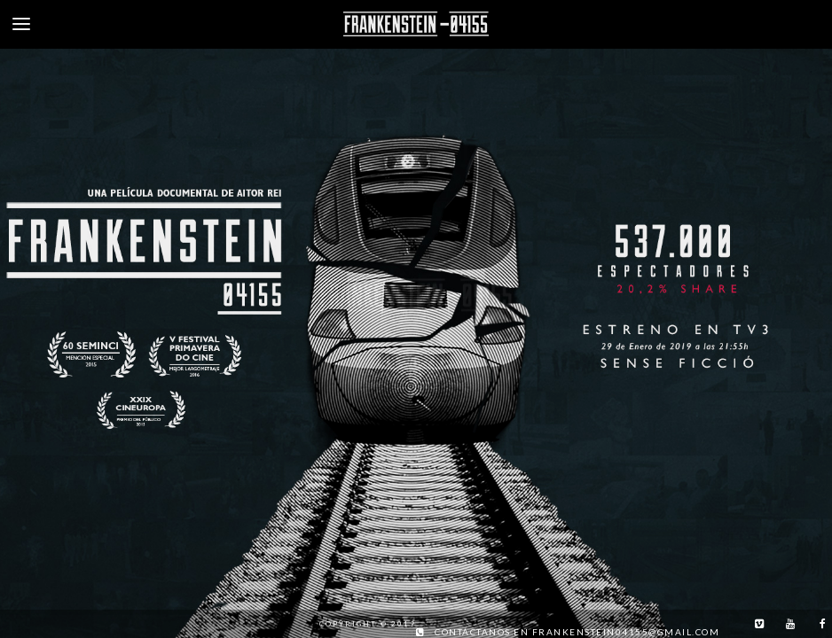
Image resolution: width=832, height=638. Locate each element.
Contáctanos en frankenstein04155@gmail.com (577, 631)
